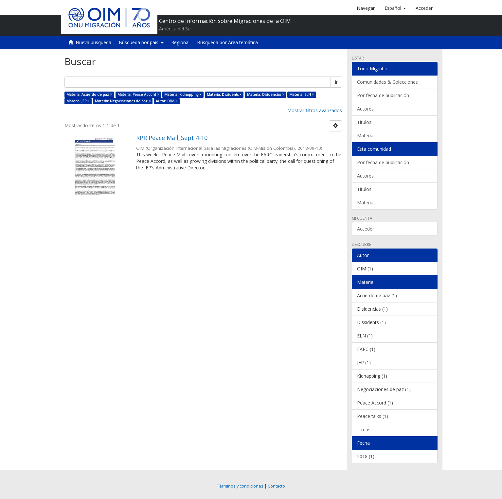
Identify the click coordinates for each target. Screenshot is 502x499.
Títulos (364, 122)
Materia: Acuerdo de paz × (89, 94)
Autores (365, 109)
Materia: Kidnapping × (182, 94)
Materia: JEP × (77, 101)
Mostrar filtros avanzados (314, 110)
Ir (336, 82)
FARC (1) (366, 349)
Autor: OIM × (166, 101)
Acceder (365, 229)
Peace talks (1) (372, 416)
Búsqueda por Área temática (227, 42)
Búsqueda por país (141, 42)
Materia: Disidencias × (265, 94)
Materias (366, 135)
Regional (180, 42)
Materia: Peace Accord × (138, 94)
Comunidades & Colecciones (387, 82)
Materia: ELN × (301, 94)
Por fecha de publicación (383, 95)
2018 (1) (365, 456)
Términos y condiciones (240, 486)
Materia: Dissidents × (224, 94)
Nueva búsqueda (93, 42)
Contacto (276, 486)
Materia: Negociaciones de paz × (123, 101)
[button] (395, 8)
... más (363, 429)
